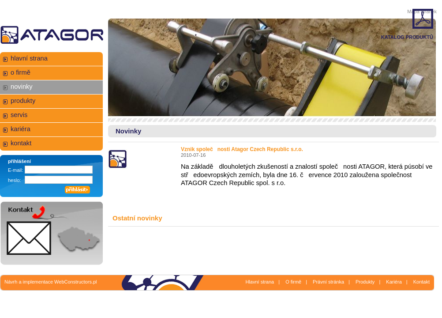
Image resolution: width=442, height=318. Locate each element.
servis (19, 114)
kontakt (21, 143)
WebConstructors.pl (75, 281)
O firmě (293, 281)
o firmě (20, 72)
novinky (22, 86)
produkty (23, 100)
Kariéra (393, 281)
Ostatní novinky (137, 218)
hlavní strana (29, 58)
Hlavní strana (259, 281)
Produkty (365, 281)
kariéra (20, 128)
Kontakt (421, 281)
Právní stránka (328, 281)
